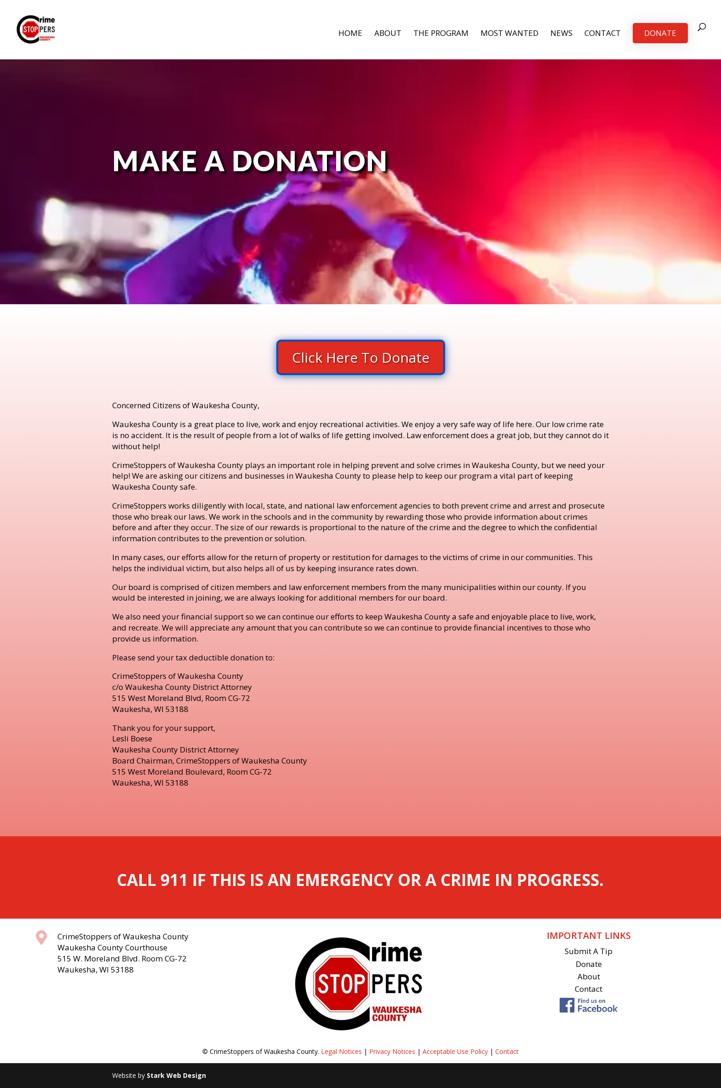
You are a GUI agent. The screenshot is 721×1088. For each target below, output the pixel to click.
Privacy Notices (392, 1051)
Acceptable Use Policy (455, 1051)
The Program (441, 34)
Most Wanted (509, 34)
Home (350, 34)
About (387, 34)
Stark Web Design (176, 1075)
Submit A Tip (588, 951)
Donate (660, 33)
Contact (602, 34)
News (561, 34)
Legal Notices (341, 1051)
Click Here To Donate (360, 357)
